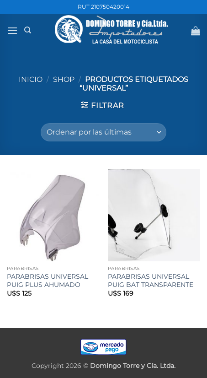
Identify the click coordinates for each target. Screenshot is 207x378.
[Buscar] (27, 30)
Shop (63, 79)
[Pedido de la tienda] (103, 132)
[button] (12, 30)
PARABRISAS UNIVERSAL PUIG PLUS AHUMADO (47, 280)
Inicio (30, 79)
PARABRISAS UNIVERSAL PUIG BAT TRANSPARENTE (150, 280)
